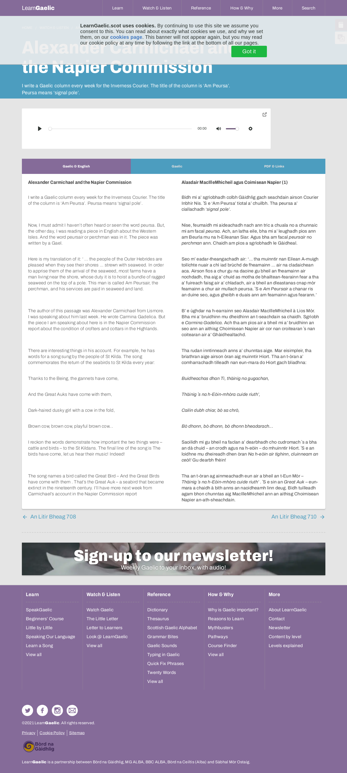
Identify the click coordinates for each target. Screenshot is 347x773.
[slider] (120, 128)
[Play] (40, 129)
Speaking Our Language (50, 636)
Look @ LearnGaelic (107, 636)
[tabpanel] (173, 341)
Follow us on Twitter (27, 710)
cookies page (126, 37)
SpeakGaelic (39, 609)
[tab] (76, 166)
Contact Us (72, 710)
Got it (249, 51)
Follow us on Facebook (42, 710)
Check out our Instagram (57, 710)
